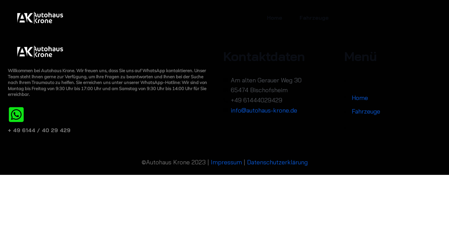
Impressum (226, 162)
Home (274, 17)
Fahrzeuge (314, 17)
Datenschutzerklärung (277, 162)
